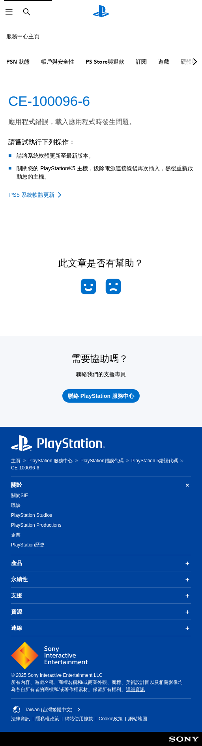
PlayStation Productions (36, 525)
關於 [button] (101, 485)
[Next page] (193, 61)
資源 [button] (101, 612)
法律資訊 (20, 719)
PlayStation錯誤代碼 (101, 460)
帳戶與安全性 (57, 61)
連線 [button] (101, 628)
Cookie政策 (111, 719)
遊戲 (163, 61)
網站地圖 (137, 719)
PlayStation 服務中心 (50, 460)
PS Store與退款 (105, 61)
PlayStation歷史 (28, 545)
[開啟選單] (9, 12)
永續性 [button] (101, 579)
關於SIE (19, 495)
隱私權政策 (47, 719)
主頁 (16, 460)
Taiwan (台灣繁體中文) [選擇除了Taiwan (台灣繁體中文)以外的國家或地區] (46, 709)
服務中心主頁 (22, 36)
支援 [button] (101, 595)
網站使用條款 (79, 719)
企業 (16, 535)
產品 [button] (101, 563)
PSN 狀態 (18, 61)
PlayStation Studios (31, 515)
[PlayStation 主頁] (101, 12)
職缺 (16, 505)
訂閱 (141, 61)
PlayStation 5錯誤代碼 (154, 460)
